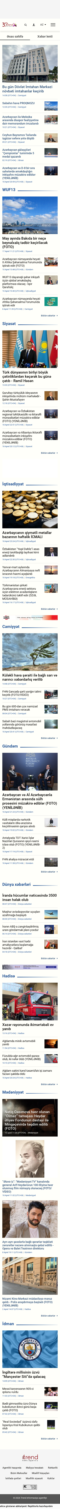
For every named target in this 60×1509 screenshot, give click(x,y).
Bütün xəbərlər (48, 315)
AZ (42, 24)
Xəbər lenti (45, 36)
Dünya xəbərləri (16, 884)
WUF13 (8, 189)
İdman (8, 1323)
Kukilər (51, 1478)
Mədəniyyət (13, 1092)
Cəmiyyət (10, 626)
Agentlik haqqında (11, 1467)
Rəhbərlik (53, 1467)
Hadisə (8, 976)
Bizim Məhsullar (19, 1473)
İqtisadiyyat (13, 484)
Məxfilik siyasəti (34, 1478)
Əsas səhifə (15, 36)
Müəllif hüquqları (40, 1473)
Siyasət (9, 323)
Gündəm (10, 746)
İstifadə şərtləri (13, 1478)
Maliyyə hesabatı (34, 1467)
